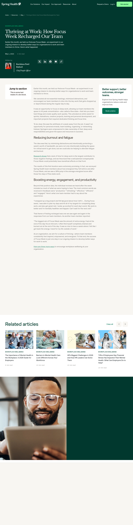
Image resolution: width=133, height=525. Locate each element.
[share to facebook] (50, 61)
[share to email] (56, 61)
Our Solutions (35, 4)
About (74, 4)
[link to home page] (11, 4)
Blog (22, 15)
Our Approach (56, 4)
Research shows (40, 163)
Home (7, 15)
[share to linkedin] (45, 61)
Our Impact (46, 4)
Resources (66, 4)
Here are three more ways (44, 253)
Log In (112, 4)
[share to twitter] (40, 61)
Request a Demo (103, 4)
